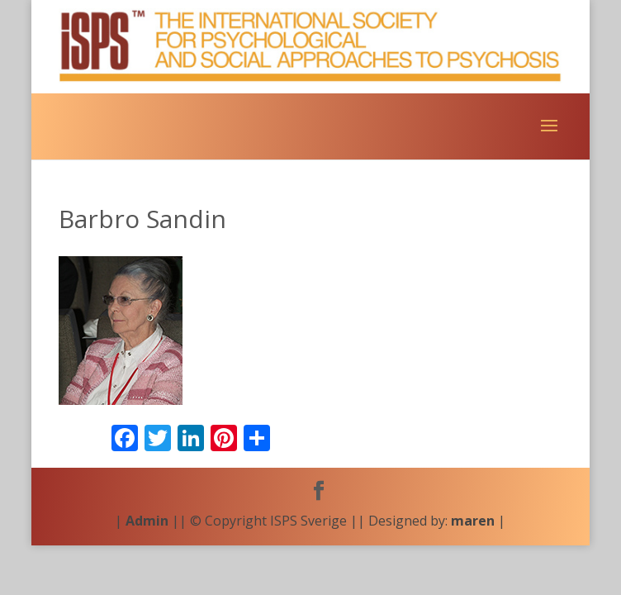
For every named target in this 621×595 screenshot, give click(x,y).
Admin (147, 521)
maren (473, 521)
